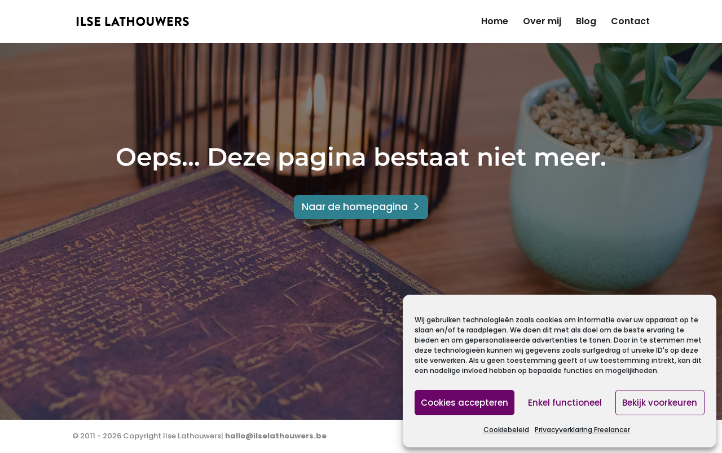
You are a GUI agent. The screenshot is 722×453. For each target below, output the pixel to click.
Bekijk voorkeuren (659, 402)
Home (494, 22)
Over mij (542, 22)
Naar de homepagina (355, 207)
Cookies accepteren (464, 402)
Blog (586, 22)
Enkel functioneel (565, 402)
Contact (630, 22)
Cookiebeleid (506, 429)
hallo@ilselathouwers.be (276, 435)
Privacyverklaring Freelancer (582, 429)
